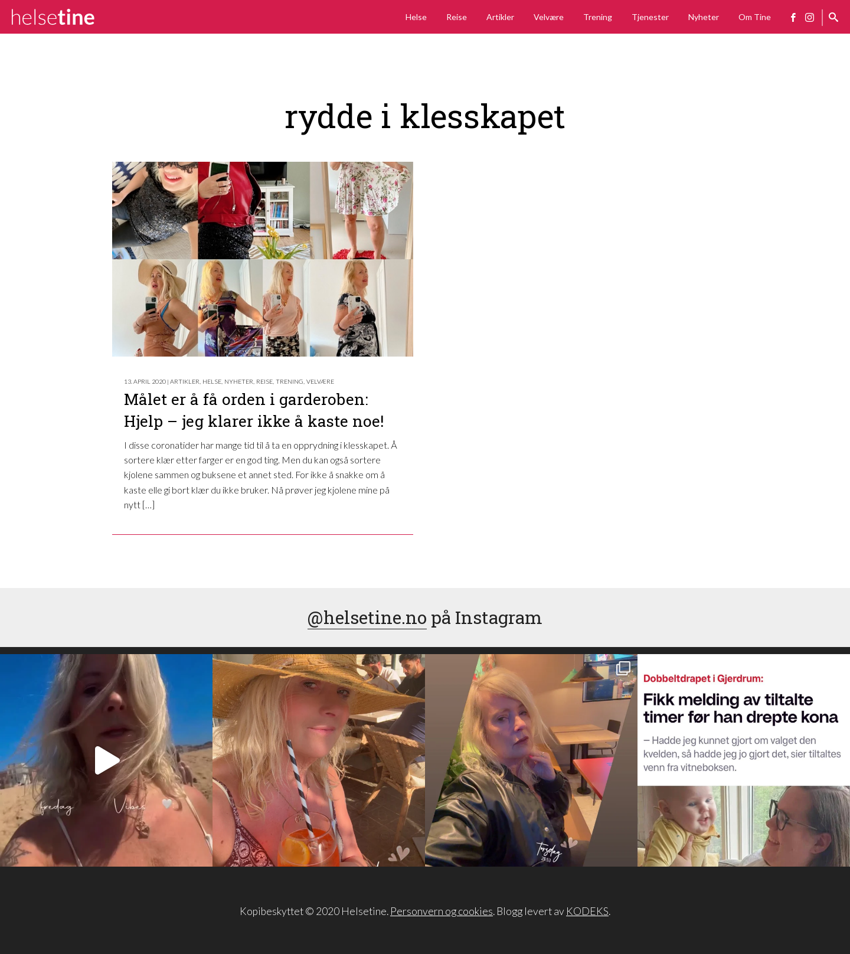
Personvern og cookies (441, 911)
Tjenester (650, 17)
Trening (597, 17)
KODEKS (587, 911)
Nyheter (703, 17)
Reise (456, 17)
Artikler (500, 17)
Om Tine (754, 17)
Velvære (549, 17)
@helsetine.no (367, 617)
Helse (416, 17)
